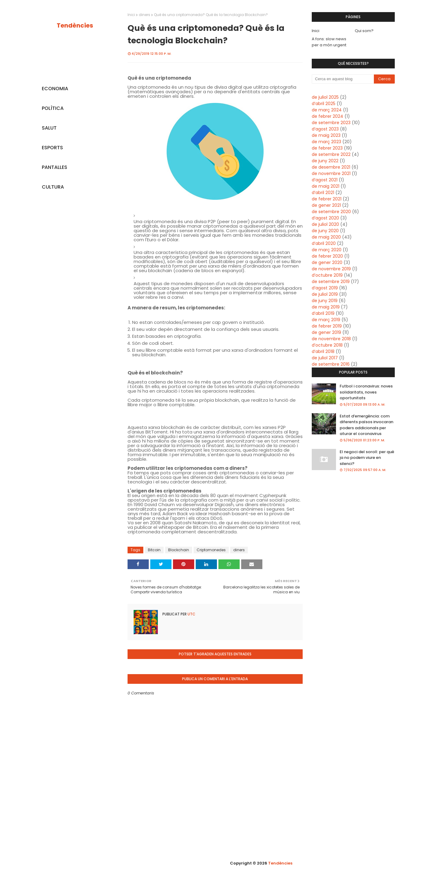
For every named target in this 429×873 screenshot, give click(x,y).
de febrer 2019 (327, 326)
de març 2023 (326, 142)
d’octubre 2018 (327, 345)
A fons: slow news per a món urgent (329, 42)
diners (144, 14)
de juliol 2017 (325, 358)
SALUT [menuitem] (49, 127)
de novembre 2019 (331, 269)
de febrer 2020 (327, 256)
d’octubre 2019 (327, 275)
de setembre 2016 (331, 364)
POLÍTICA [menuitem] (53, 108)
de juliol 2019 (325, 294)
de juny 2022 (325, 161)
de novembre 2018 (331, 339)
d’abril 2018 (323, 351)
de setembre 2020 (331, 212)
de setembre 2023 (331, 123)
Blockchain (178, 549)
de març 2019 (326, 320)
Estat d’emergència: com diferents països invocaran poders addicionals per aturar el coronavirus (366, 425)
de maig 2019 (326, 307)
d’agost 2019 (325, 288)
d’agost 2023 (325, 129)
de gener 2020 (327, 262)
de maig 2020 (326, 237)
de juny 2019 (325, 301)
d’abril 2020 (324, 243)
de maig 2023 (326, 135)
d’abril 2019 (323, 313)
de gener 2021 (326, 205)
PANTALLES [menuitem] (54, 167)
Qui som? (364, 31)
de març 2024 (327, 110)
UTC (191, 614)
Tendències (75, 25)
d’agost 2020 (325, 218)
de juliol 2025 (325, 97)
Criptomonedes (211, 549)
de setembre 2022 (331, 154)
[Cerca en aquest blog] (343, 79)
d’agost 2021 (325, 180)
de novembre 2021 (331, 173)
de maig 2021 (325, 186)
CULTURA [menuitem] (53, 186)
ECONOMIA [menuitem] (55, 88)
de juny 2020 (325, 231)
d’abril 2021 (323, 192)
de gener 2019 (326, 332)
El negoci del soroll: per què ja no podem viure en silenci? (367, 457)
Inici (131, 14)
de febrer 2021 (326, 199)
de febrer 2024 (327, 116)
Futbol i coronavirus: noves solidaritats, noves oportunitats (366, 392)
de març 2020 (326, 250)
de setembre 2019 (331, 281)
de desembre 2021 (331, 167)
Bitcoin (154, 549)
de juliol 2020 (325, 224)
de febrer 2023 (327, 148)
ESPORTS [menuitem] (52, 147)
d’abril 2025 (323, 103)
